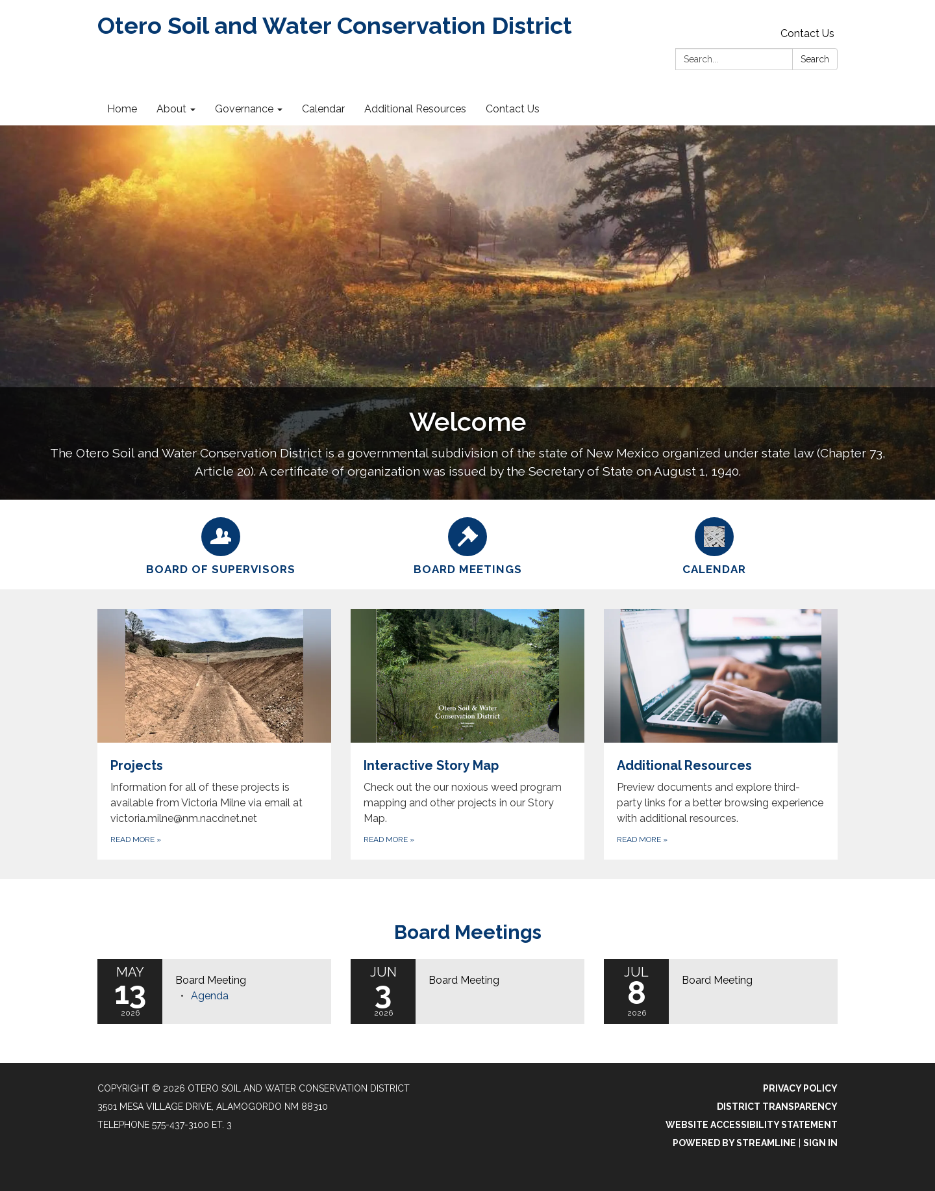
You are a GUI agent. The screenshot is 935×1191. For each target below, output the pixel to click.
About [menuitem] (171, 109)
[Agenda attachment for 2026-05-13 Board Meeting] (210, 996)
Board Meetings (468, 932)
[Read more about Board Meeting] (467, 991)
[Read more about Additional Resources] (721, 734)
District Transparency (777, 1106)
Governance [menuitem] (244, 109)
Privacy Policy (800, 1088)
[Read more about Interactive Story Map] (467, 734)
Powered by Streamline (734, 1143)
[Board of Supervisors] (220, 544)
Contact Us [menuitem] (513, 109)
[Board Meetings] (467, 544)
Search (815, 59)
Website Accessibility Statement (752, 1125)
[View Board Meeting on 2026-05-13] (246, 980)
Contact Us (807, 33)
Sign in (820, 1143)
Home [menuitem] (122, 109)
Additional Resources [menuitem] (415, 109)
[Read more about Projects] (214, 734)
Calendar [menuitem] (323, 109)
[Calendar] (714, 544)
